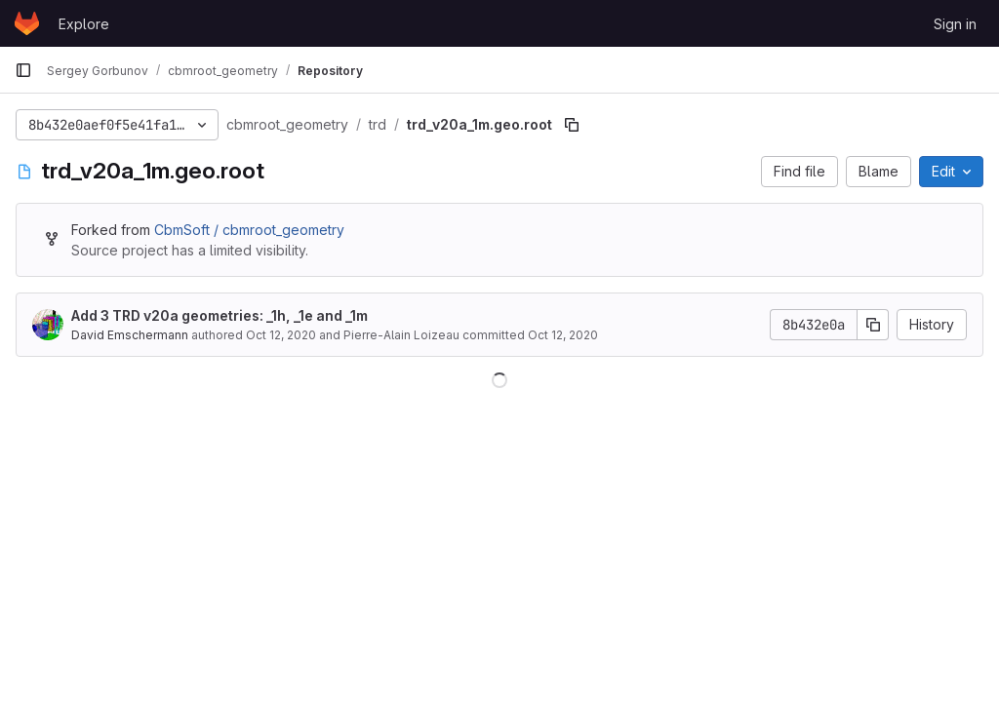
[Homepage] (27, 23)
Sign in (955, 24)
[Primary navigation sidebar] (23, 70)
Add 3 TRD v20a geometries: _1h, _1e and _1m (219, 315)
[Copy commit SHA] (873, 324)
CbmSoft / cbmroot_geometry (249, 229)
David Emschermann (129, 335)
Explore (84, 24)
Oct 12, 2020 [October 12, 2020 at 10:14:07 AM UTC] (281, 335)
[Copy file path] (571, 124)
